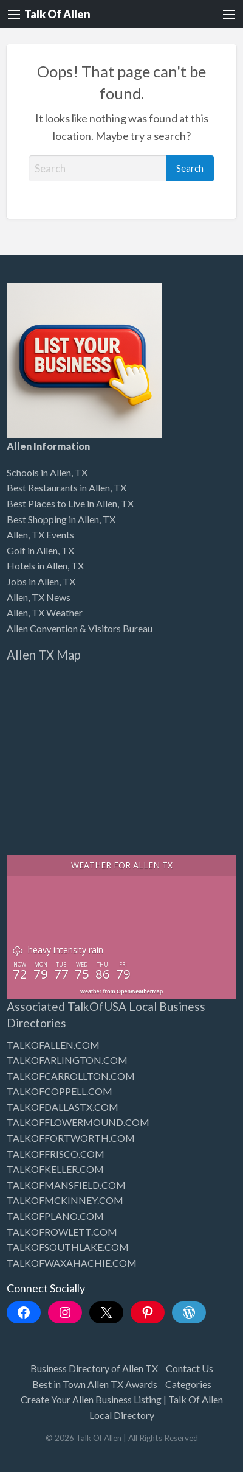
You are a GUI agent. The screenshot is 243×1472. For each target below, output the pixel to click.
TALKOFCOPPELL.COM (59, 1091)
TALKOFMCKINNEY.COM (65, 1200)
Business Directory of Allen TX (94, 1368)
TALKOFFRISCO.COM (55, 1154)
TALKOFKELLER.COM (55, 1169)
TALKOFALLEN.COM (53, 1045)
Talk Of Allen (57, 14)
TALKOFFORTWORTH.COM (71, 1138)
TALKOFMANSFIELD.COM (66, 1185)
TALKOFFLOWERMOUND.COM (78, 1122)
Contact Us (189, 1368)
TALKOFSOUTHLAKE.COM (68, 1247)
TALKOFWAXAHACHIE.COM (72, 1263)
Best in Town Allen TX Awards (94, 1384)
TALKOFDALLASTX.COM (62, 1107)
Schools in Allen (39, 472)
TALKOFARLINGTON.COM (67, 1060)
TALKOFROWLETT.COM (62, 1232)
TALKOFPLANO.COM (55, 1216)
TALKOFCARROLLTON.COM (71, 1076)
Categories (188, 1384)
